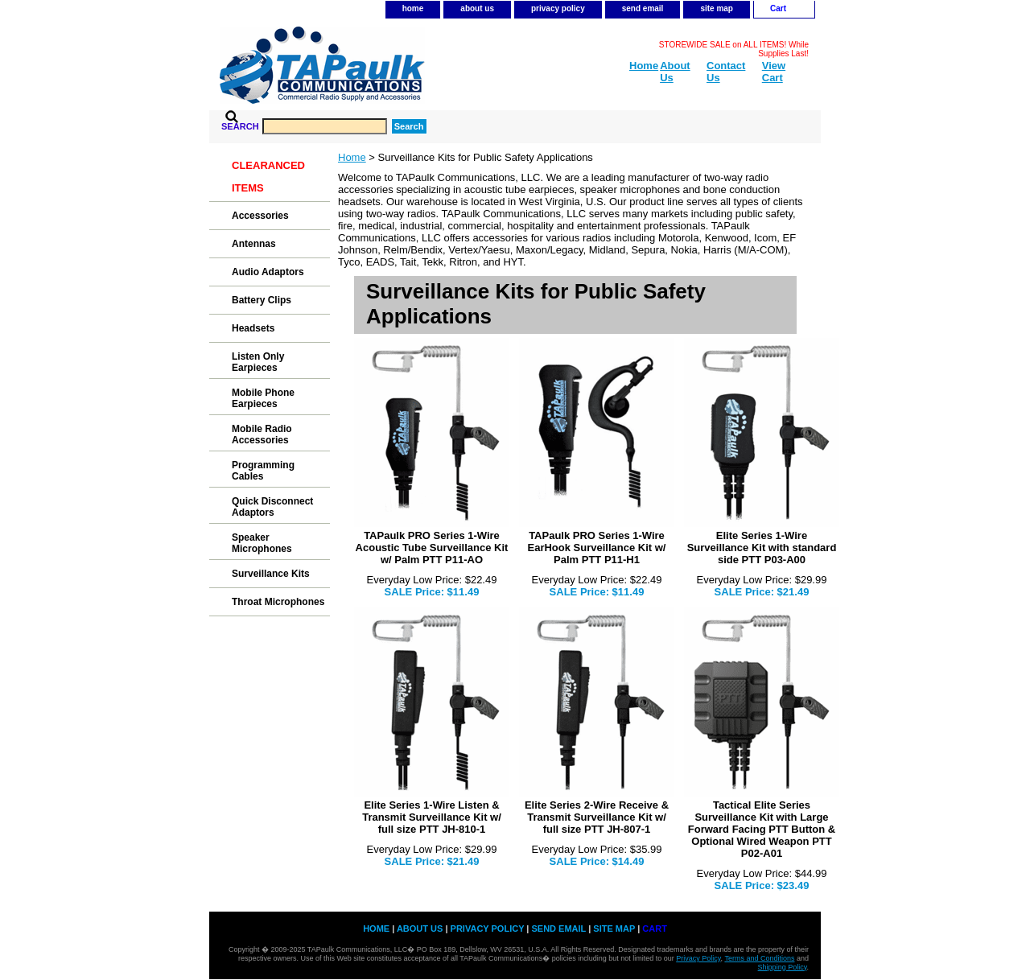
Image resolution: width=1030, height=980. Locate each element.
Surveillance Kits (271, 573)
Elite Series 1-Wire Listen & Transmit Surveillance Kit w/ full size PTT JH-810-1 (431, 817)
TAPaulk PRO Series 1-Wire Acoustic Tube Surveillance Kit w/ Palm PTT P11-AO (432, 547)
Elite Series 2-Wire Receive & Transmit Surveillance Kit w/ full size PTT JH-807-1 (597, 817)
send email (643, 8)
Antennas (254, 243)
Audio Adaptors (268, 272)
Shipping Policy (782, 967)
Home (352, 157)
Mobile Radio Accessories (262, 434)
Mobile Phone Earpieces (263, 398)
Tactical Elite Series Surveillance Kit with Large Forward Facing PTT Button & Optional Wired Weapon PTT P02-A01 (761, 829)
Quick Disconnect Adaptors (272, 507)
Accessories (260, 215)
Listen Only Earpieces (258, 362)
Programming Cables (263, 470)
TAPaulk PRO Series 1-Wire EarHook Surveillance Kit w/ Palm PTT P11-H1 (597, 547)
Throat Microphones (278, 601)
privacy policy (558, 8)
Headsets (253, 328)
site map (716, 8)
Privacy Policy (698, 958)
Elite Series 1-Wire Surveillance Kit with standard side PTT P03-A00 (762, 547)
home (413, 8)
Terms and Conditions (759, 958)
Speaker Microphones (262, 543)
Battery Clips (261, 300)
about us (477, 8)
